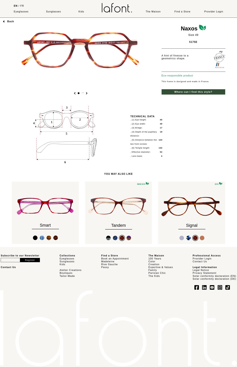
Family (152, 270)
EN (16, 6)
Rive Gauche (109, 264)
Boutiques (66, 273)
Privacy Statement (204, 273)
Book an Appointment (115, 258)
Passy (105, 267)
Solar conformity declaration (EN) (214, 276)
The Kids (154, 276)
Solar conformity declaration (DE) (214, 279)
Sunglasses (53, 11)
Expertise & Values (160, 267)
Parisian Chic (157, 273)
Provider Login (213, 11)
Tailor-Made (67, 276)
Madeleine (108, 261)
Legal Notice (201, 270)
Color (151, 261)
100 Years (154, 258)
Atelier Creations (70, 270)
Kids (81, 11)
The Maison (153, 11)
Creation (153, 264)
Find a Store (182, 11)
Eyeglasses (21, 11)
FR (22, 6)
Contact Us (200, 261)
